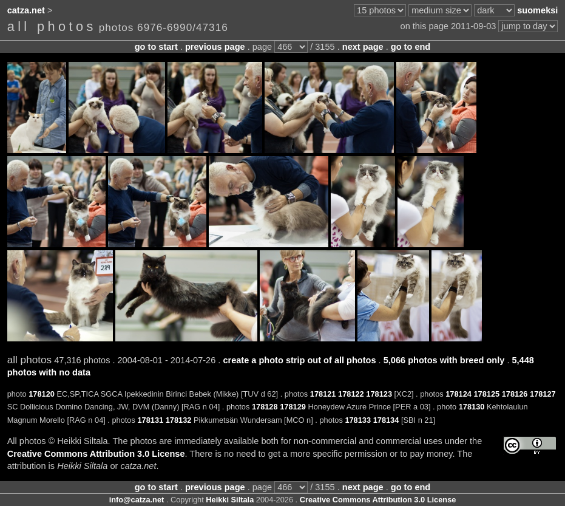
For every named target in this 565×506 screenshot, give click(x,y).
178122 (351, 393)
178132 (179, 420)
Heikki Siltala (230, 499)
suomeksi (537, 10)
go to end (410, 47)
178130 (472, 406)
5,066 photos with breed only (444, 360)
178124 (458, 393)
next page (363, 47)
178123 (379, 393)
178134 (386, 420)
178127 (543, 393)
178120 (42, 393)
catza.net (26, 10)
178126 (515, 393)
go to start (156, 47)
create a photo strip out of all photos (299, 360)
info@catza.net (136, 499)
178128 (265, 406)
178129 (293, 406)
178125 (486, 393)
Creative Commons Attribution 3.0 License (96, 454)
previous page (215, 47)
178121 (323, 393)
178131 (150, 420)
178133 (358, 420)
